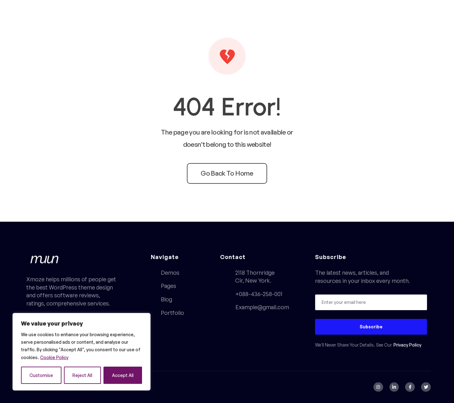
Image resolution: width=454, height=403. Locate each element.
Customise (41, 375)
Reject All (82, 375)
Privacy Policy (407, 345)
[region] (81, 351)
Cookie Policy (54, 357)
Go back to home (227, 173)
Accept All (123, 375)
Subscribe (371, 326)
